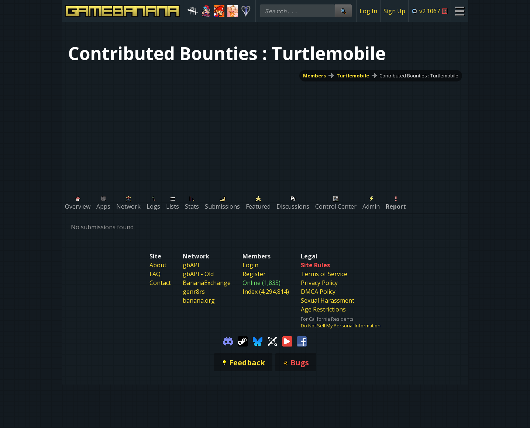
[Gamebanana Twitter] (272, 341)
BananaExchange (207, 283)
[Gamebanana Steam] (243, 341)
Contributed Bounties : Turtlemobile (418, 75)
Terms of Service (324, 274)
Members (314, 75)
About (157, 265)
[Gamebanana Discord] (228, 341)
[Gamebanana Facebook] (302, 341)
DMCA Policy (318, 292)
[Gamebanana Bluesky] (258, 341)
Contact (160, 283)
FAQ (155, 274)
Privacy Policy (319, 283)
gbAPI (191, 265)
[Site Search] (343, 10)
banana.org (199, 300)
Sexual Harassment (327, 300)
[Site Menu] (459, 11)
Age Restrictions (323, 309)
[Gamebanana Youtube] (287, 341)
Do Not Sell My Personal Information (341, 325)
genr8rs (194, 292)
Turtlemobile (353, 75)
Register (254, 274)
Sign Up (394, 11)
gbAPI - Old (198, 274)
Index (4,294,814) (265, 292)
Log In (368, 11)
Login (250, 265)
